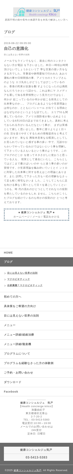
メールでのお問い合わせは (36, 426)
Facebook (11, 391)
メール (37, 216)
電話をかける (51, 216)
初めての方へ (12, 296)
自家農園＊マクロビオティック (25, 285)
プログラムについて (17, 353)
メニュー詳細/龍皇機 (17, 344)
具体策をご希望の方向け (20, 306)
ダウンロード (12, 382)
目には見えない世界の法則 (17, 55)
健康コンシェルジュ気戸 (27, 470)
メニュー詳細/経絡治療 (19, 334)
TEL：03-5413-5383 (37, 419)
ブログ (8, 261)
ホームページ (21, 216)
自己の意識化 (16, 48)
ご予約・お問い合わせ (18, 372)
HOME (8, 252)
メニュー (10, 325)
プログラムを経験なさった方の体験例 (29, 363)
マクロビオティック (18, 279)
